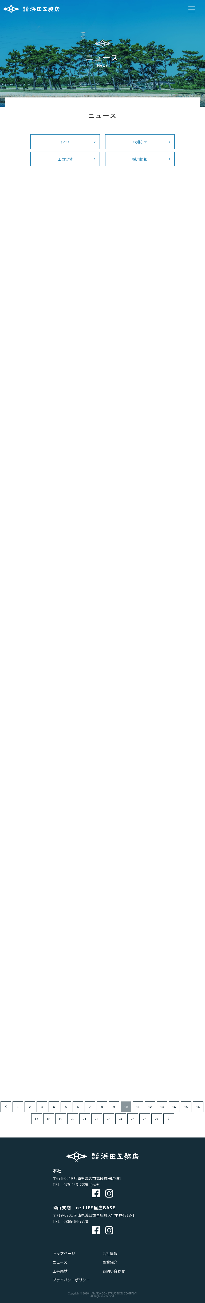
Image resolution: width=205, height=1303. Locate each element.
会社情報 (109, 1253)
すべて (65, 141)
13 (162, 1107)
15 (186, 1107)
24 (120, 1119)
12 (150, 1107)
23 (108, 1119)
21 (84, 1119)
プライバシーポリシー (71, 1279)
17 (36, 1119)
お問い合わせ (113, 1271)
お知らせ (139, 141)
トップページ (64, 1253)
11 (138, 1107)
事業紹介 (109, 1262)
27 (156, 1119)
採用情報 (139, 159)
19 (60, 1119)
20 (72, 1119)
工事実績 (65, 159)
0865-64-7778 (76, 1221)
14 (174, 1107)
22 (96, 1119)
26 (144, 1119)
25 (132, 1119)
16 (198, 1107)
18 (48, 1119)
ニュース (60, 1262)
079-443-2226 (76, 1184)
